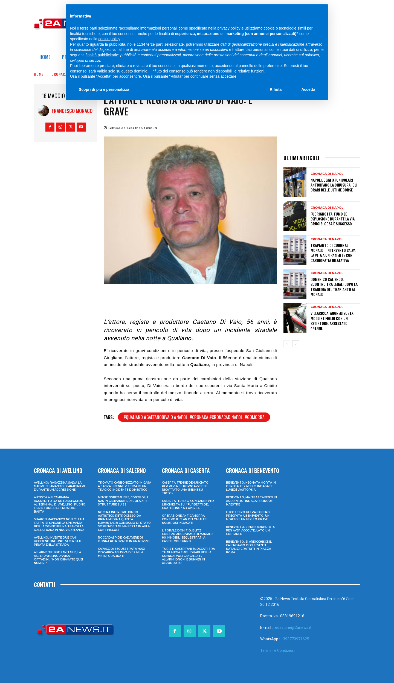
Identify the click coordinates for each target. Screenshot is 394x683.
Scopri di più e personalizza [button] (104, 89)
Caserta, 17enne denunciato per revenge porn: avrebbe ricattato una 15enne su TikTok (185, 488)
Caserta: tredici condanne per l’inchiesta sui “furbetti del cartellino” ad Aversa (188, 504)
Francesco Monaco (72, 110)
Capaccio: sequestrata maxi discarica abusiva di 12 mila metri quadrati (121, 552)
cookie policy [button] (109, 39)
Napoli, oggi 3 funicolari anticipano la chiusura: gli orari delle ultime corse (334, 185)
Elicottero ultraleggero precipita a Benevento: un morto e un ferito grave (248, 515)
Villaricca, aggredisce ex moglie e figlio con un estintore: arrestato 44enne (332, 320)
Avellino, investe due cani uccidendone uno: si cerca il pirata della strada (58, 541)
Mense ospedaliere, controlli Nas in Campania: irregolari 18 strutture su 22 (123, 501)
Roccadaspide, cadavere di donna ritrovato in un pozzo (124, 539)
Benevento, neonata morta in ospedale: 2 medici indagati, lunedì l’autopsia (251, 486)
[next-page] (295, 343)
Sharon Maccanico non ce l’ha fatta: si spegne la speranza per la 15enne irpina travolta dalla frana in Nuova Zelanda (59, 525)
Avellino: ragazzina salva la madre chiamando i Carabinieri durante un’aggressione (59, 486)
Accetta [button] (308, 89)
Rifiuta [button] (276, 89)
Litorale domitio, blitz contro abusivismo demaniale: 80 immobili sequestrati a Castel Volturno (187, 536)
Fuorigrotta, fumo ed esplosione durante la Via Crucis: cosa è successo (333, 218)
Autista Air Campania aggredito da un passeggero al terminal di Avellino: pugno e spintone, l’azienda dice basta (59, 504)
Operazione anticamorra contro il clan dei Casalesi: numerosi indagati (185, 519)
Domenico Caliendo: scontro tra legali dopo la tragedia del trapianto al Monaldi (334, 286)
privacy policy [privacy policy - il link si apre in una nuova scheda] (229, 28)
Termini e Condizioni (277, 650)
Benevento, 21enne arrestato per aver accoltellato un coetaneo (251, 530)
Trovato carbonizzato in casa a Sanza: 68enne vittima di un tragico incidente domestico (124, 486)
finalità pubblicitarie (102, 55)
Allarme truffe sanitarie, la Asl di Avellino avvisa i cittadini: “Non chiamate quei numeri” (58, 558)
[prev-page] (286, 343)
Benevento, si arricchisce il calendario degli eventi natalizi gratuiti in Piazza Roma (249, 547)
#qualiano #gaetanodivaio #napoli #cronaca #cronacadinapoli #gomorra (194, 417)
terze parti (154, 44)
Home (39, 74)
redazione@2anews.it (292, 627)
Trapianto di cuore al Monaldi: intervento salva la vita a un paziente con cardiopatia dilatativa (333, 252)
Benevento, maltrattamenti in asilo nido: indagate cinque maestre (251, 501)
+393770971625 (295, 639)
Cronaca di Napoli (327, 173)
